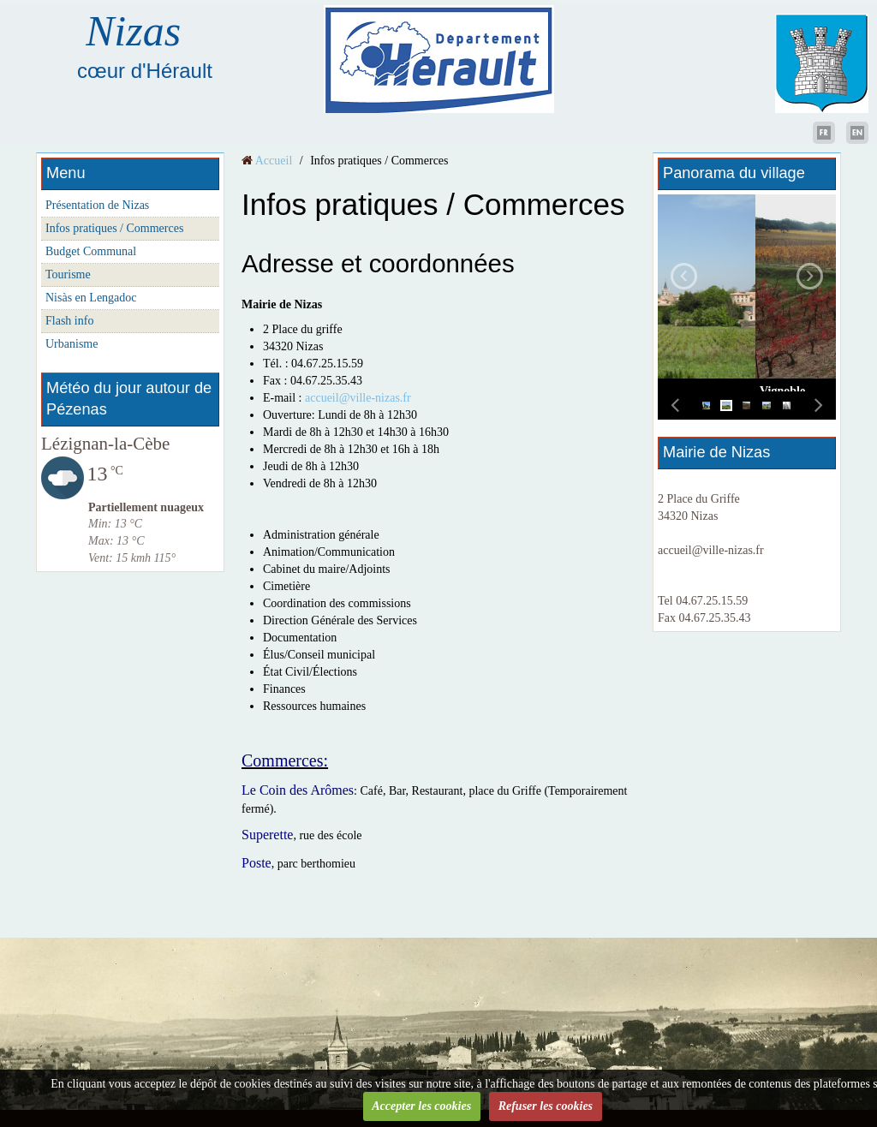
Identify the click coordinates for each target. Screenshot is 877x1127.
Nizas (133, 31)
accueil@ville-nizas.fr (358, 397)
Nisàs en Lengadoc (91, 297)
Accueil (274, 160)
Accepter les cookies (421, 1106)
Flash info (69, 320)
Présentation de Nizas (97, 205)
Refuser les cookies (545, 1106)
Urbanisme (71, 343)
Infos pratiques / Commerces (114, 228)
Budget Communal (90, 251)
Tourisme (68, 274)
